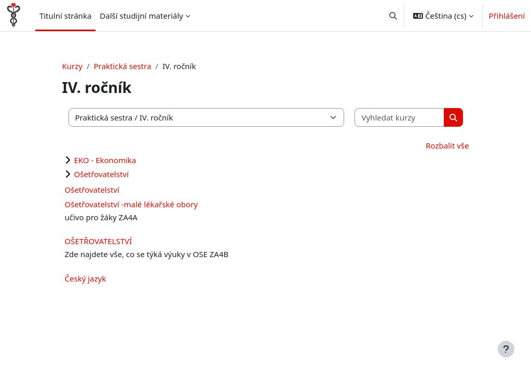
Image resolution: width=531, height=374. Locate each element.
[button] (393, 15)
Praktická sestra (123, 66)
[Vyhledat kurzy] (399, 117)
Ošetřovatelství (101, 174)
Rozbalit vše (447, 145)
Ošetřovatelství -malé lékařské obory (131, 204)
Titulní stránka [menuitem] (65, 15)
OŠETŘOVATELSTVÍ (98, 241)
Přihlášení (507, 15)
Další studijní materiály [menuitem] (141, 15)
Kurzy (72, 66)
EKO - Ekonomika (105, 160)
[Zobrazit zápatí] (506, 349)
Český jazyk (85, 278)
